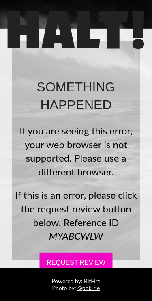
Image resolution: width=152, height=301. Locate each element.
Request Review (76, 262)
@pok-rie (88, 287)
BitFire (92, 280)
